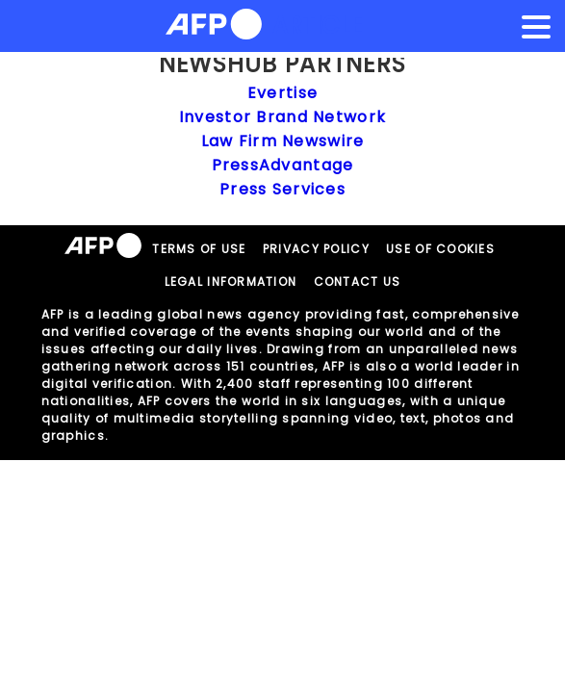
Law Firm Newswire (283, 141)
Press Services (282, 189)
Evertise (282, 93)
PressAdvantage (283, 165)
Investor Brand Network (282, 117)
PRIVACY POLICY (316, 249)
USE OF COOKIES (440, 249)
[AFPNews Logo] (214, 27)
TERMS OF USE (198, 249)
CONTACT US (357, 281)
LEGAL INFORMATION (231, 281)
